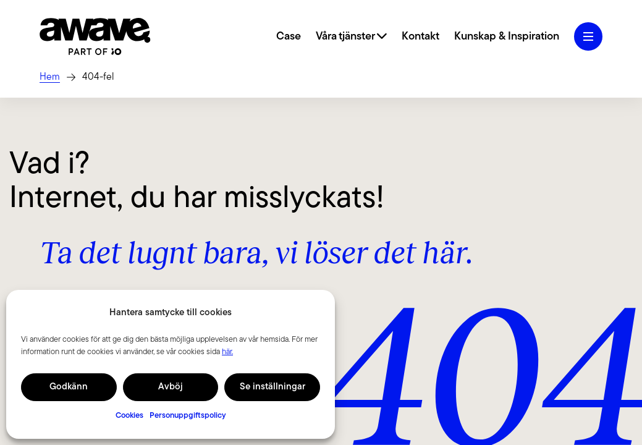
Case (288, 37)
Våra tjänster (351, 37)
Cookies (129, 416)
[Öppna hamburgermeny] (588, 36)
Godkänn (68, 387)
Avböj (170, 387)
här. (227, 352)
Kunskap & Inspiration (506, 37)
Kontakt (420, 37)
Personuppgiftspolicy (188, 416)
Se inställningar (272, 387)
